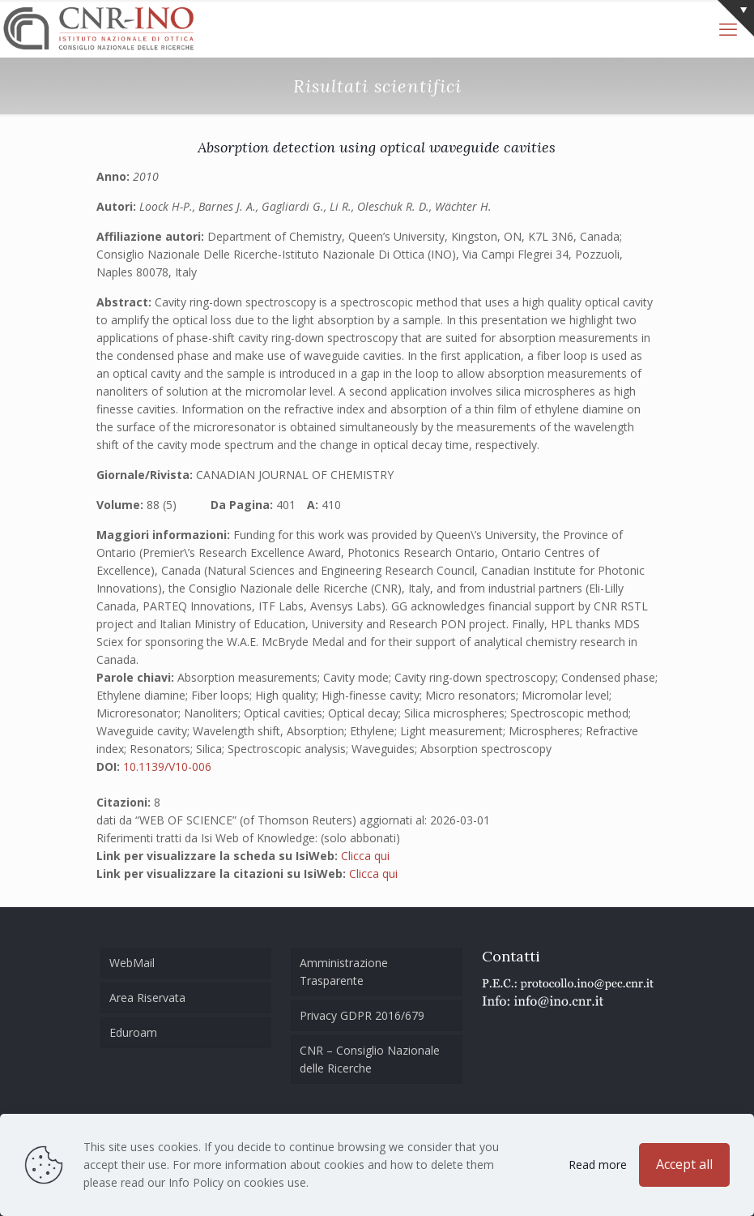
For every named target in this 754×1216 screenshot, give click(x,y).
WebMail (132, 962)
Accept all (684, 1164)
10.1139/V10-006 (167, 766)
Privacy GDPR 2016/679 (362, 1015)
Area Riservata (147, 997)
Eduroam (133, 1032)
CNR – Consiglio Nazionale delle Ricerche (370, 1059)
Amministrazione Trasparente (344, 971)
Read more (598, 1164)
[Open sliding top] (736, 18)
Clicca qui (365, 855)
